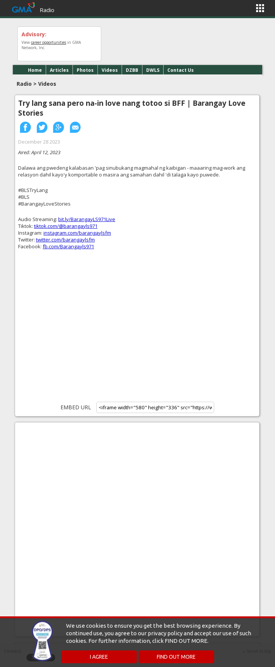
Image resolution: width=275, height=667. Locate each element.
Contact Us (180, 70)
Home (35, 70)
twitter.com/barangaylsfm (65, 239)
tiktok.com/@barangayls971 (65, 226)
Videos (110, 70)
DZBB (132, 70)
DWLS (152, 70)
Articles (59, 70)
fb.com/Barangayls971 (68, 246)
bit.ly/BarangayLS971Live (86, 219)
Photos (85, 70)
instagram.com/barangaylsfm (77, 232)
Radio (47, 10)
